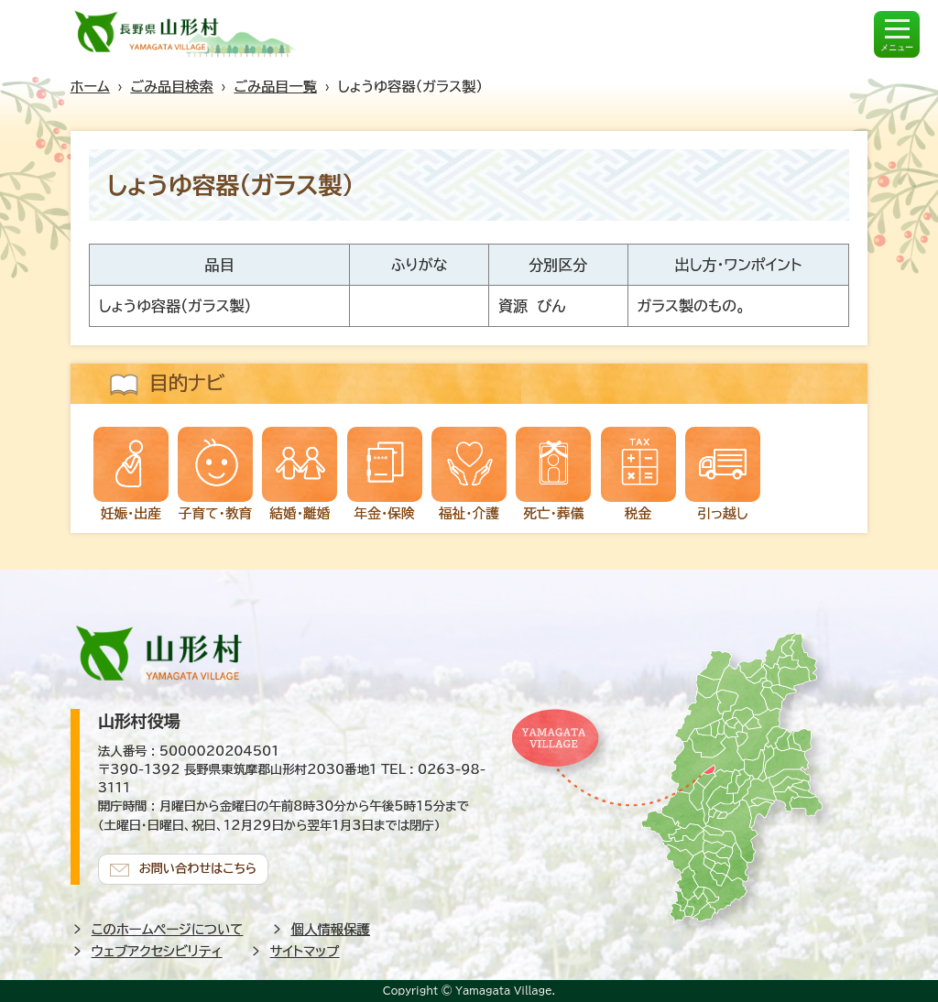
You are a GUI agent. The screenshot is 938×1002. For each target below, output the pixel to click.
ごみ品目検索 (171, 86)
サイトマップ (305, 950)
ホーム (90, 86)
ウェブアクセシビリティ (157, 950)
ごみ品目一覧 (275, 86)
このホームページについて (168, 928)
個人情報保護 (330, 928)
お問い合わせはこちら (198, 868)
